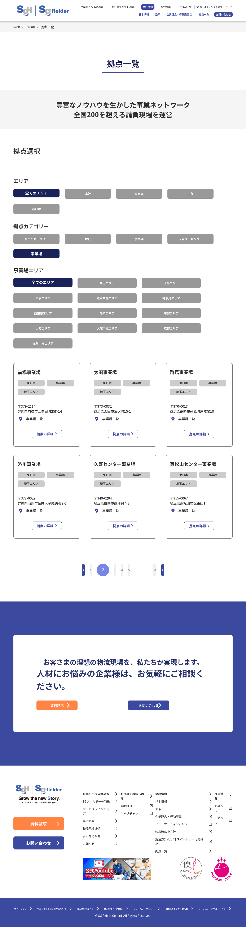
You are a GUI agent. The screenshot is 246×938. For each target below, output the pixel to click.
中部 (190, 193)
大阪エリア (43, 320)
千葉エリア (171, 278)
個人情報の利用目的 (160, 910)
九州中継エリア (43, 334)
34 (176, 559)
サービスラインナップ (96, 812)
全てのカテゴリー (36, 235)
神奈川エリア (171, 292)
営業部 (139, 235)
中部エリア (171, 306)
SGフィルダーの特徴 (96, 802)
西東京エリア (43, 306)
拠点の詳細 (45, 423)
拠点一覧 (187, 7)
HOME (18, 26)
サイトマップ (30, 910)
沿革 (157, 14)
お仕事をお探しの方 (123, 7)
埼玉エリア (107, 278)
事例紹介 (89, 822)
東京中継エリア (107, 292)
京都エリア (171, 320)
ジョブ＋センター (190, 235)
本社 (88, 193)
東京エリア (43, 292)
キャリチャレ (129, 814)
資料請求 (77, 701)
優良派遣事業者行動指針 (92, 918)
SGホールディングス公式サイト (212, 7)
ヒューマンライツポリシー (172, 825)
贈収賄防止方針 (165, 833)
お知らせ (89, 845)
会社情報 (148, 7)
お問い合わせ (223, 14)
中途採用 (219, 821)
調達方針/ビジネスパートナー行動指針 (179, 842)
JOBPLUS (126, 807)
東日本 (139, 193)
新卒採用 (219, 809)
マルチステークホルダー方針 (143, 918)
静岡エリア (107, 306)
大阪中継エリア (107, 320)
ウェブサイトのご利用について (74, 910)
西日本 (36, 207)
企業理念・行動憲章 (178, 14)
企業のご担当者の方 (92, 7)
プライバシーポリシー (203, 910)
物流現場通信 (91, 829)
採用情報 (166, 7)
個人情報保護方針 (121, 910)
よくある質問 (91, 837)
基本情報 (144, 14)
